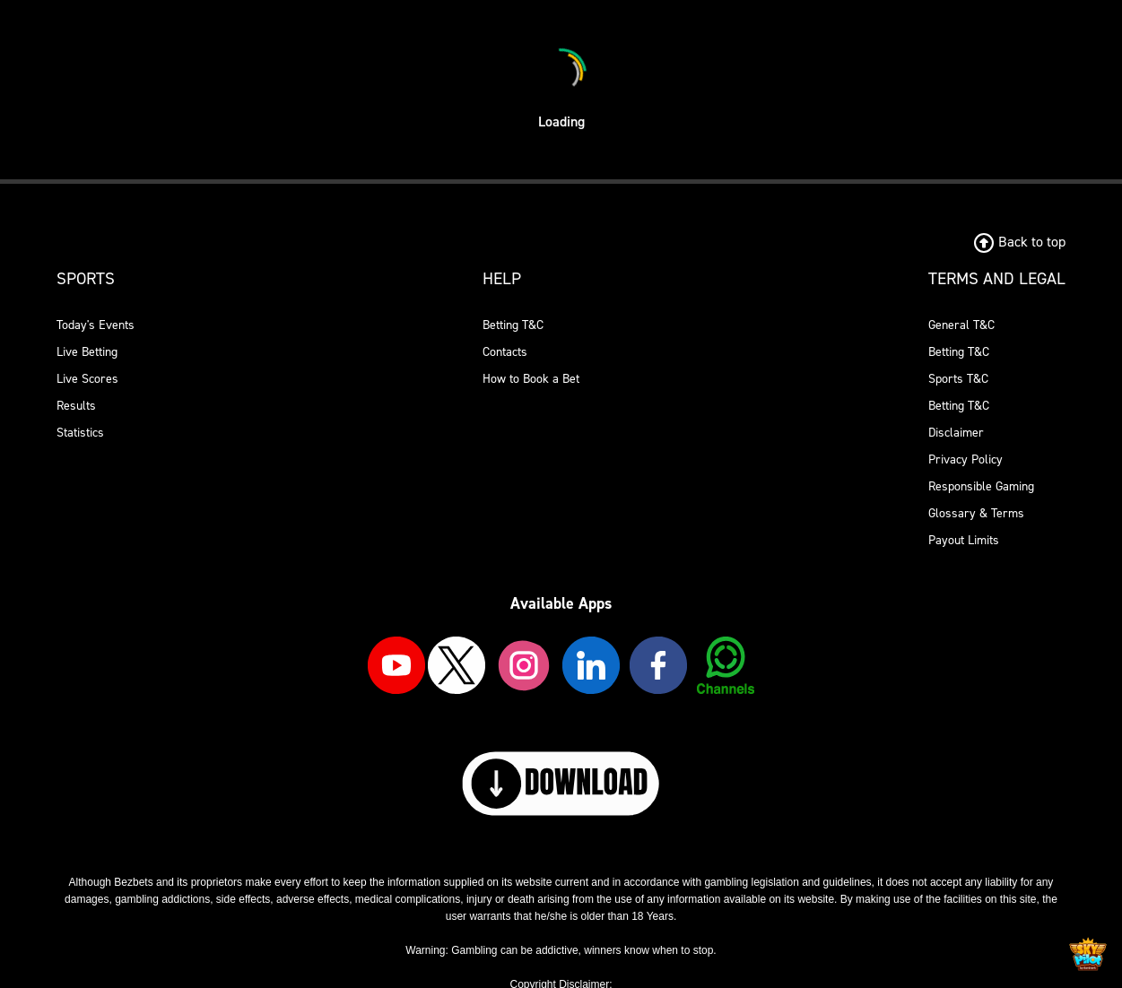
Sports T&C (958, 378)
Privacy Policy (965, 459)
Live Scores (87, 378)
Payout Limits (963, 540)
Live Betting (87, 351)
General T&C (961, 325)
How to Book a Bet (531, 378)
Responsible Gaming (981, 486)
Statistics (80, 432)
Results (76, 405)
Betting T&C (513, 325)
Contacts (505, 351)
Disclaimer (956, 432)
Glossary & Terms (976, 513)
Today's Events (96, 325)
